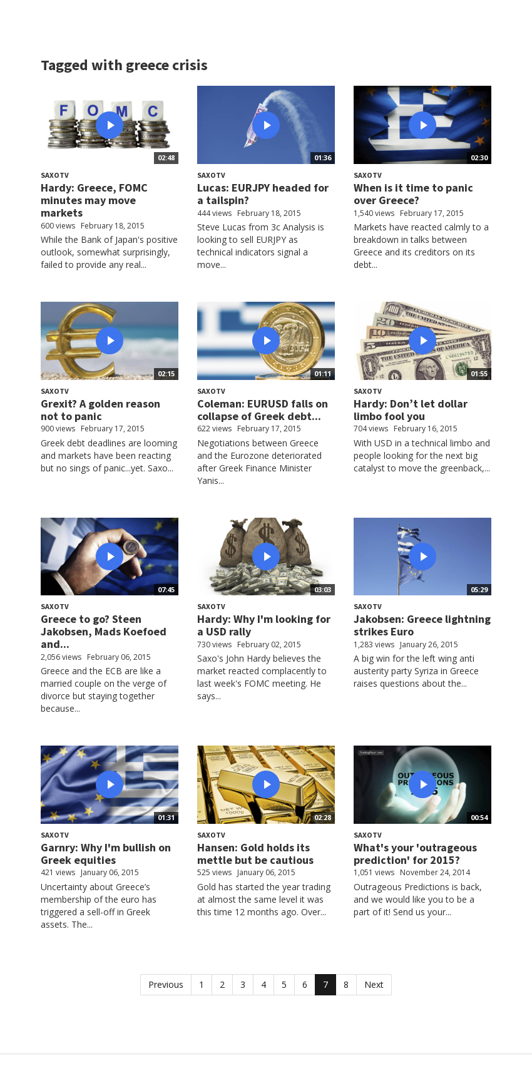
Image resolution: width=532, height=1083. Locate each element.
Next (374, 984)
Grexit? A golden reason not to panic (100, 409)
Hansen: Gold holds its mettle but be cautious (255, 853)
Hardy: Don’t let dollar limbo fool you (411, 409)
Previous (165, 984)
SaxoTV (55, 175)
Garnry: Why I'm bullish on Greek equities (106, 853)
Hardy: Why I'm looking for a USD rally (263, 625)
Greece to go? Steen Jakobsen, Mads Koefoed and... (103, 631)
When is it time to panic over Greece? (413, 193)
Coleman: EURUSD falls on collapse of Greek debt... (262, 409)
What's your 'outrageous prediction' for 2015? (415, 853)
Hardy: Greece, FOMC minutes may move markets (94, 200)
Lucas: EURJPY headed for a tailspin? (263, 193)
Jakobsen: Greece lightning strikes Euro (422, 625)
